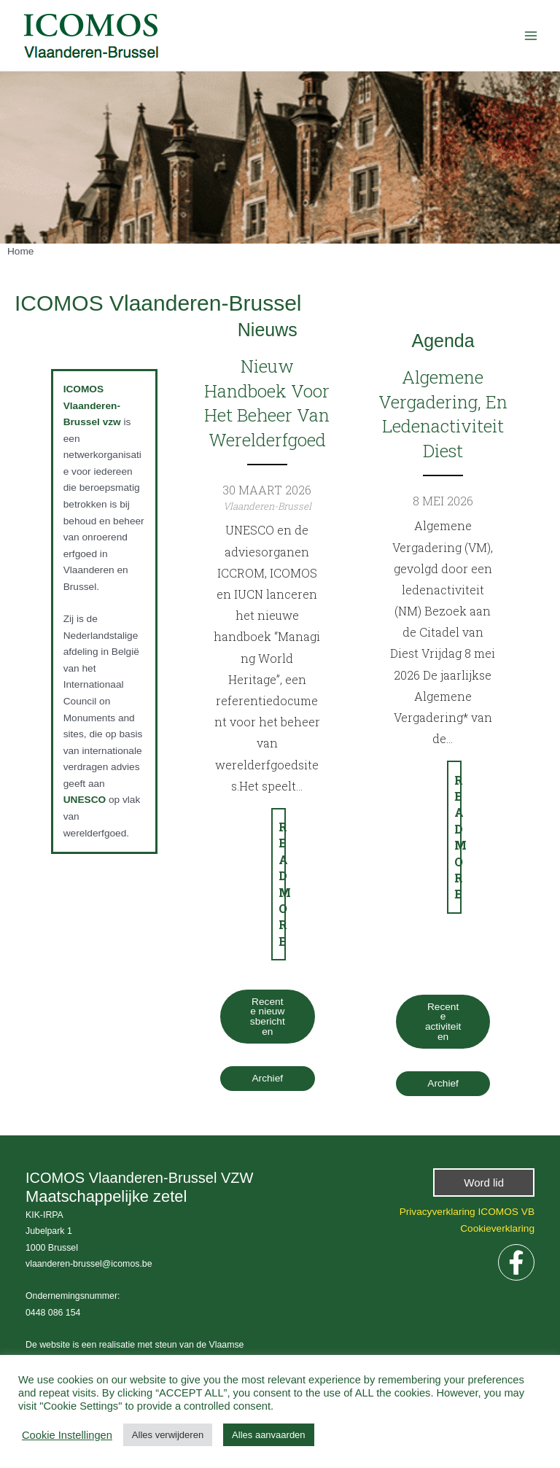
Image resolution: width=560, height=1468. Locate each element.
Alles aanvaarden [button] (268, 1434)
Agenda (442, 340)
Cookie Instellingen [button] (67, 1435)
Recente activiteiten (443, 1021)
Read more (282, 884)
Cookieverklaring (497, 1228)
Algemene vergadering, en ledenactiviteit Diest (443, 413)
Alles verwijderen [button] (167, 1434)
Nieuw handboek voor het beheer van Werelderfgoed (267, 402)
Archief (268, 1078)
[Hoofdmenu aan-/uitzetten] (531, 35)
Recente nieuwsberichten (267, 1016)
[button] (483, 1182)
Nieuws (268, 329)
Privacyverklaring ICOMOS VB (467, 1211)
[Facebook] (516, 1262)
